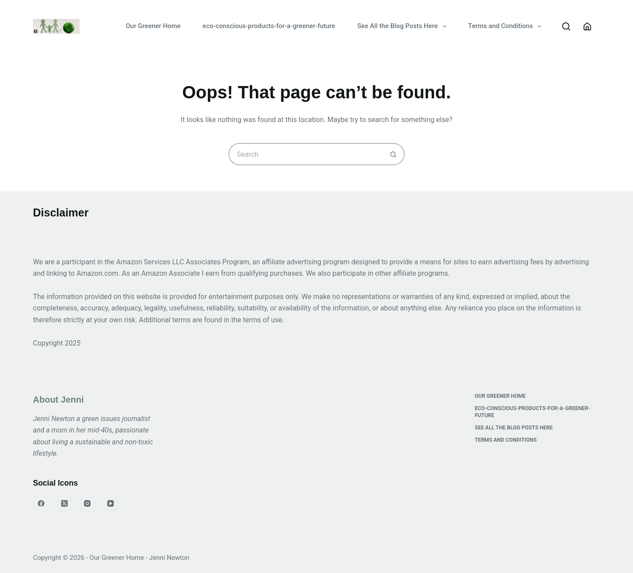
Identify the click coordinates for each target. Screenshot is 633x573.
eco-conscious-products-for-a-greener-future (269, 26)
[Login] (587, 26)
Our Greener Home (153, 26)
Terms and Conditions (506, 26)
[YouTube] (110, 503)
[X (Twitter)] (64, 503)
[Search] (566, 26)
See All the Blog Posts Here (403, 26)
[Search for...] (305, 154)
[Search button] (393, 154)
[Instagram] (87, 503)
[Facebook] (41, 503)
